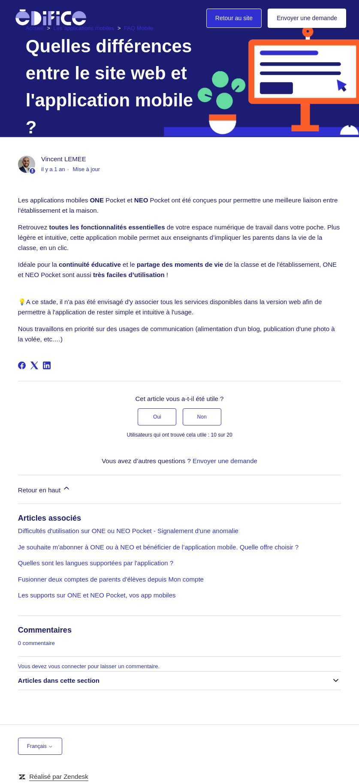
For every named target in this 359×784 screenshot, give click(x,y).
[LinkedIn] (47, 365)
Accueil (35, 27)
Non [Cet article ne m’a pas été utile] (202, 417)
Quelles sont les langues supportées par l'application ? (95, 563)
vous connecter (67, 666)
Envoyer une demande (307, 18)
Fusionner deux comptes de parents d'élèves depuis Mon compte (111, 579)
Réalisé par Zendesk (58, 776)
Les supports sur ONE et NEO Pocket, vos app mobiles (97, 595)
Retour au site (234, 18)
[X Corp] (34, 365)
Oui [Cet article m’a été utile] (157, 417)
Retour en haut (44, 489)
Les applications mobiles (84, 27)
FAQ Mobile (138, 27)
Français (40, 746)
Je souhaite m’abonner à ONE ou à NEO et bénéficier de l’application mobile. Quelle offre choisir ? (158, 547)
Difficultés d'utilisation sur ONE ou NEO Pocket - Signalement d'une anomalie (128, 530)
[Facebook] (22, 365)
